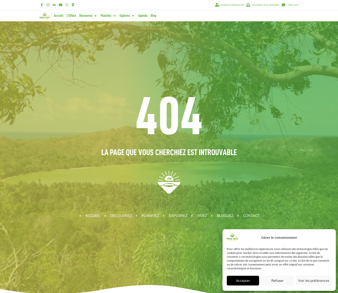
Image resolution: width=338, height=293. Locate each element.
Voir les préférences (313, 281)
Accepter (243, 281)
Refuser (277, 281)
